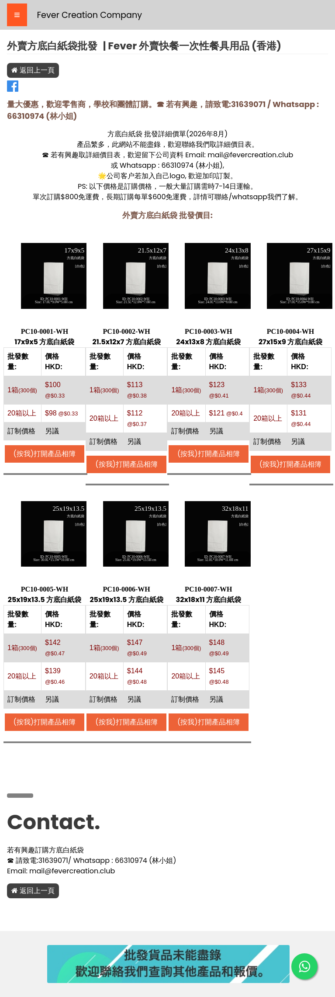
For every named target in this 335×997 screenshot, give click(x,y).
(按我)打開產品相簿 (45, 454)
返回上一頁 (33, 70)
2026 (197, 134)
